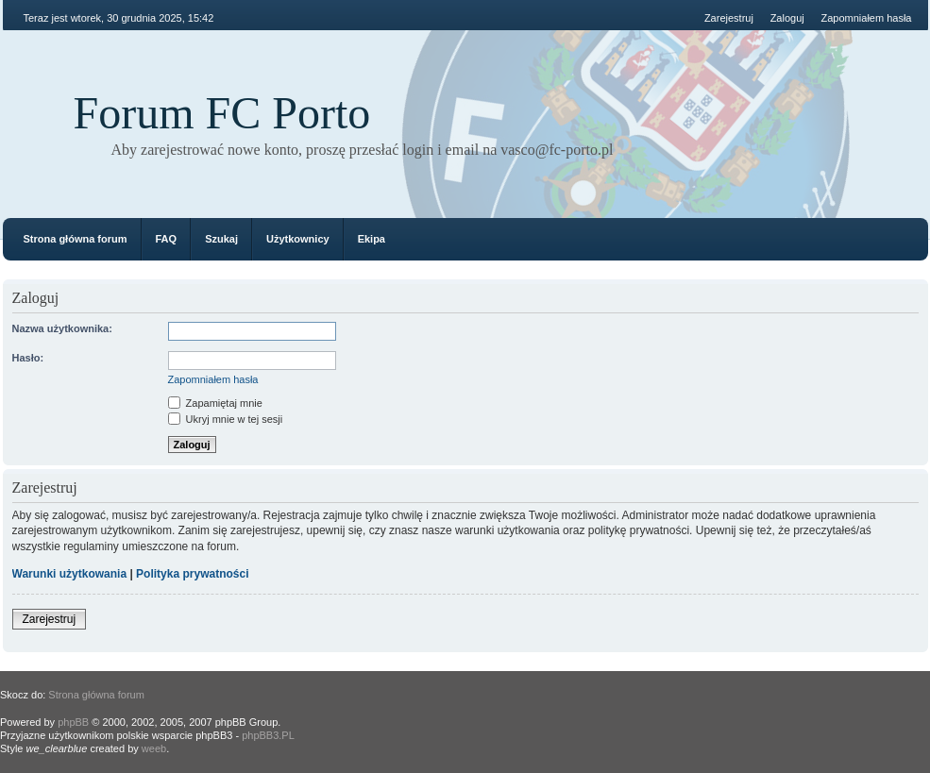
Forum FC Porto (222, 113)
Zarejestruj (728, 18)
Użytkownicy (298, 238)
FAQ (167, 238)
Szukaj (221, 238)
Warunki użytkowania (69, 573)
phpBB (73, 722)
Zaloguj (787, 18)
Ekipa (371, 238)
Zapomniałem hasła (866, 18)
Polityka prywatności (192, 573)
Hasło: (28, 357)
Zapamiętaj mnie (215, 403)
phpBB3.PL (268, 735)
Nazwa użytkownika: (62, 328)
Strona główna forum (75, 238)
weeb (154, 748)
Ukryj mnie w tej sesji (225, 419)
